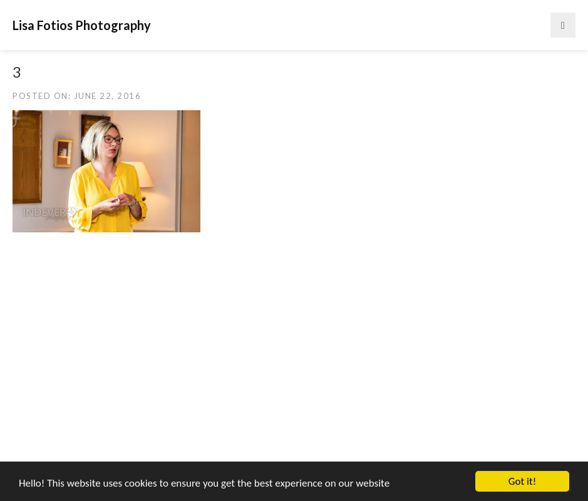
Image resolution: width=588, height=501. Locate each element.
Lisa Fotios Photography (82, 25)
